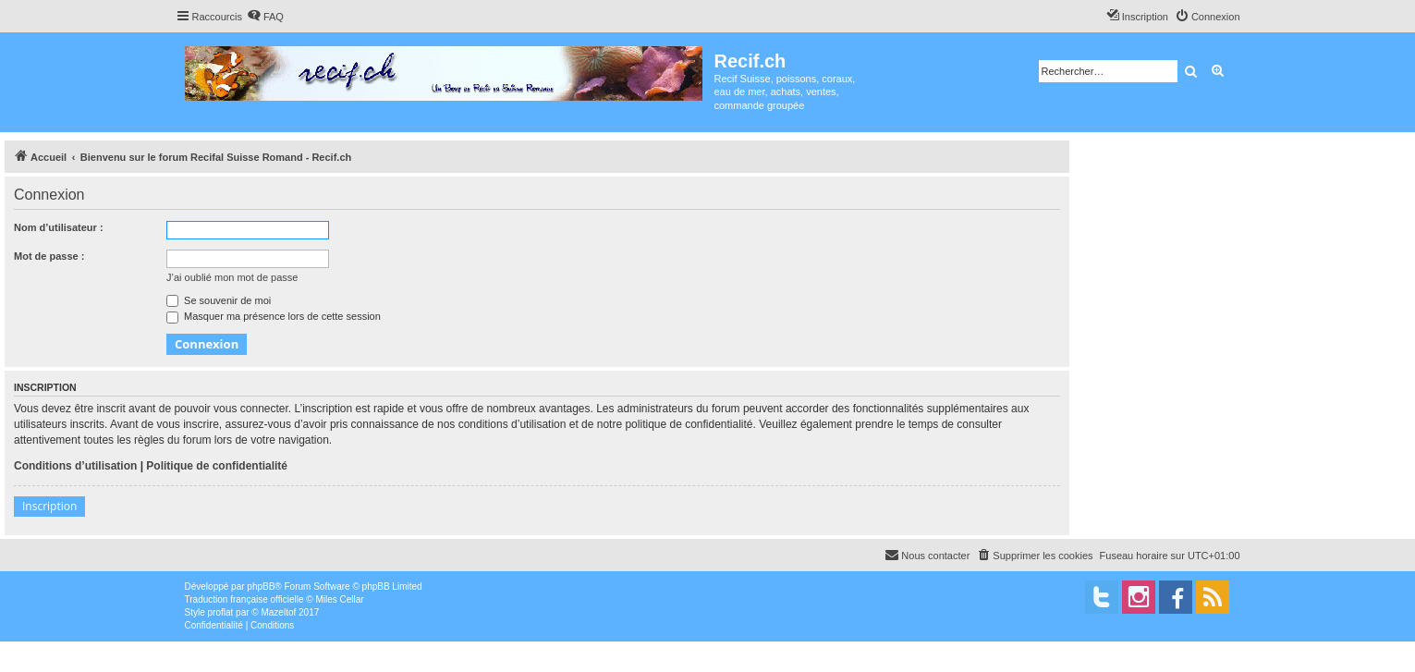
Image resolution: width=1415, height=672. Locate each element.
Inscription (49, 506)
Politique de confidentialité (216, 465)
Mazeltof (278, 612)
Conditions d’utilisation (75, 465)
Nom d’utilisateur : (59, 227)
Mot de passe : (49, 256)
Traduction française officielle (244, 599)
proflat (221, 612)
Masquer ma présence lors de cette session (273, 316)
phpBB (260, 586)
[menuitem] (265, 17)
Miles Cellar (339, 599)
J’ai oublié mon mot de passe (232, 277)
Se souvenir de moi (218, 300)
